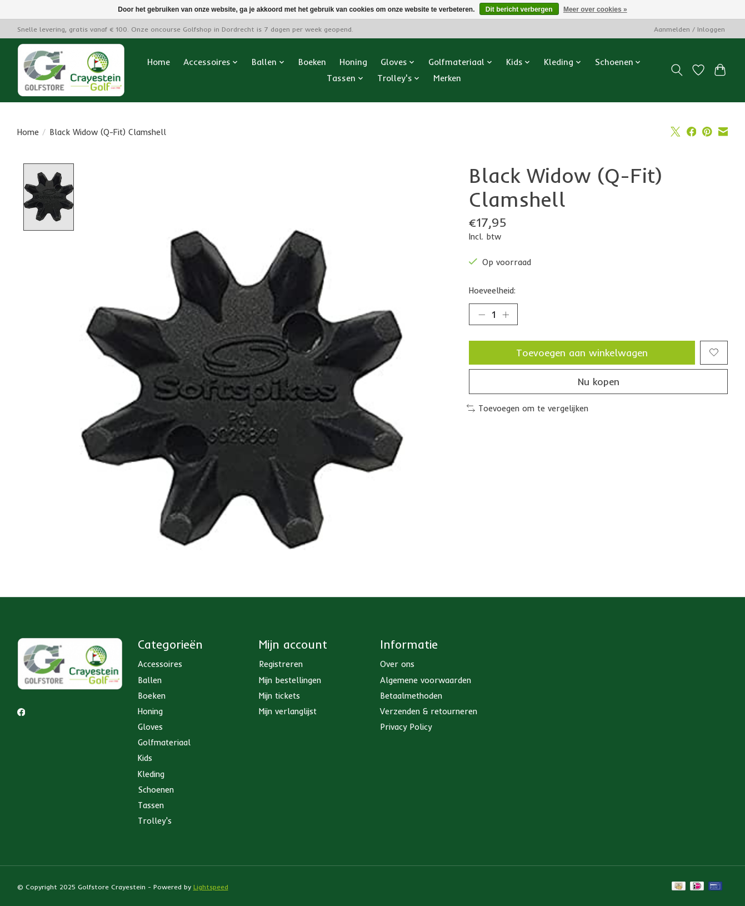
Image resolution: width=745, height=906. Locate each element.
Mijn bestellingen (290, 680)
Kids (145, 758)
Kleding (151, 774)
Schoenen (156, 789)
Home (158, 62)
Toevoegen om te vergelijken (528, 409)
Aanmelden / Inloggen (689, 29)
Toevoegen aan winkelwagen (582, 352)
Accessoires (160, 664)
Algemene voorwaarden (425, 680)
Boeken (312, 62)
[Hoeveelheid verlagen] (481, 314)
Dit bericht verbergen (519, 9)
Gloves (150, 727)
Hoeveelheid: (492, 290)
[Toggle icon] (677, 70)
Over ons (397, 664)
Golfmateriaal (164, 743)
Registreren (281, 664)
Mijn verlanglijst (288, 711)
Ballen (150, 680)
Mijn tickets (279, 695)
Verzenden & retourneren (428, 711)
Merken (447, 78)
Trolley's (155, 821)
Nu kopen (598, 382)
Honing (353, 62)
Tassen (151, 805)
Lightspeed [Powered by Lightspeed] (210, 887)
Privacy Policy (406, 727)
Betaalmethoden (411, 695)
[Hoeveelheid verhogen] (505, 314)
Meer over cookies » (595, 9)
